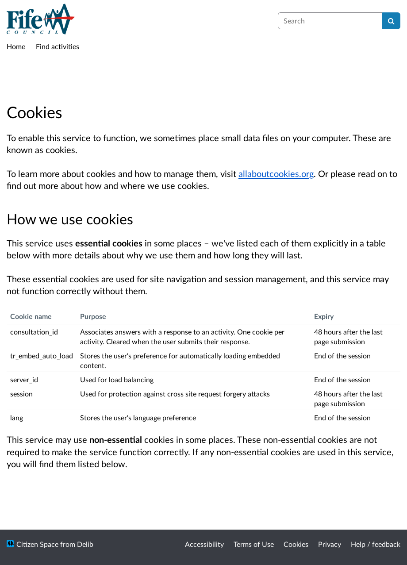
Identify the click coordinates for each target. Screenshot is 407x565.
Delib (85, 544)
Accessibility (204, 544)
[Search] (391, 20)
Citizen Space (37, 544)
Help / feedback (375, 544)
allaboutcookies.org (276, 173)
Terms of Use (254, 544)
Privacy (329, 544)
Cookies (296, 544)
